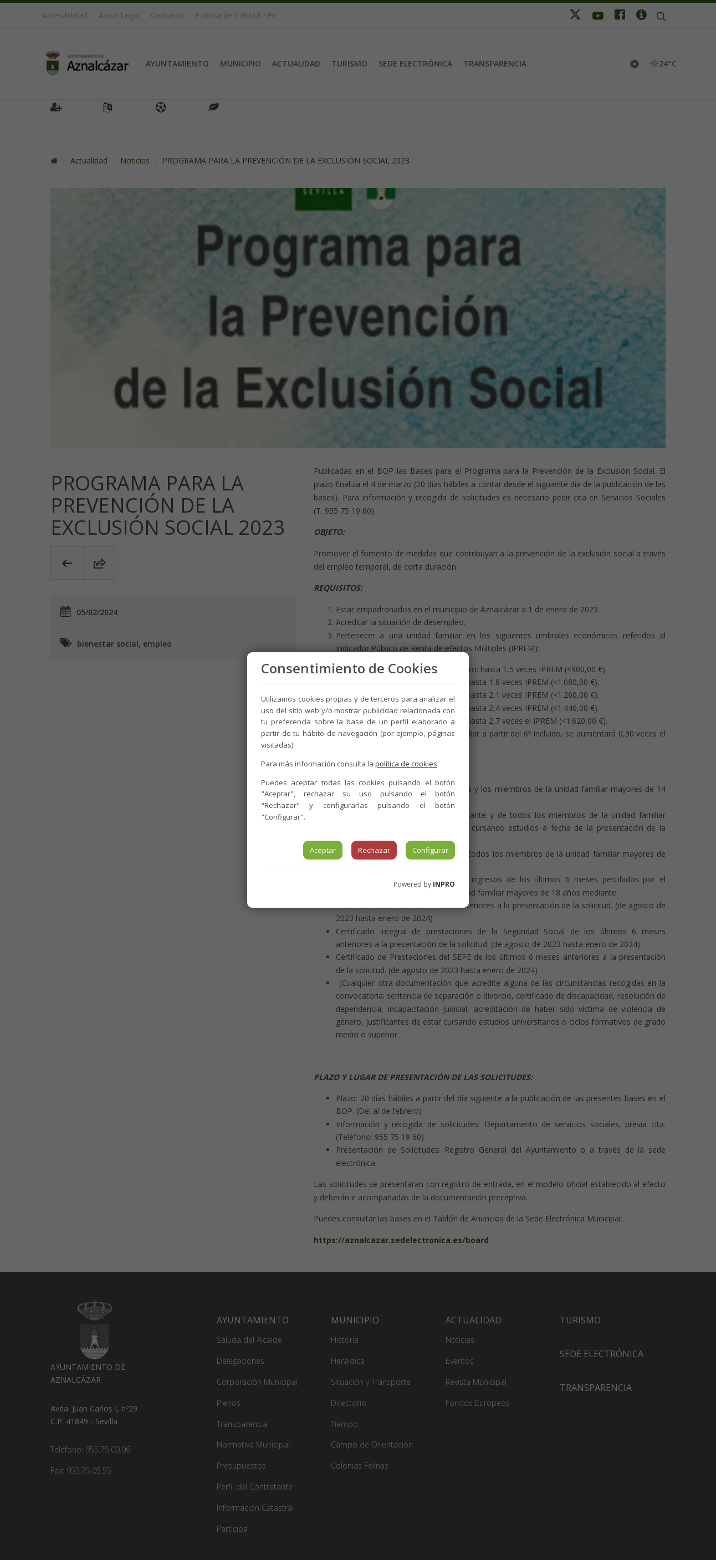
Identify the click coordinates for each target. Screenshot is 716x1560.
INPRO (444, 884)
